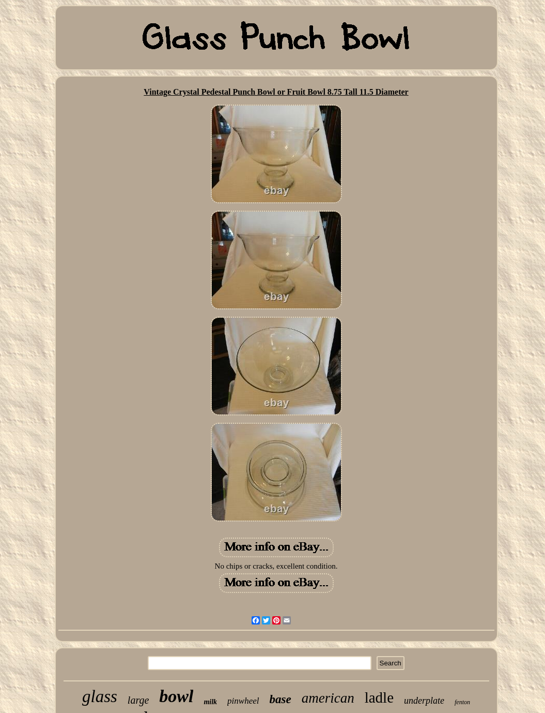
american (328, 698)
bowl (176, 696)
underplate (424, 700)
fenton (462, 702)
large (138, 700)
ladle (379, 697)
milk (210, 702)
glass (99, 696)
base (280, 699)
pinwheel (243, 701)
